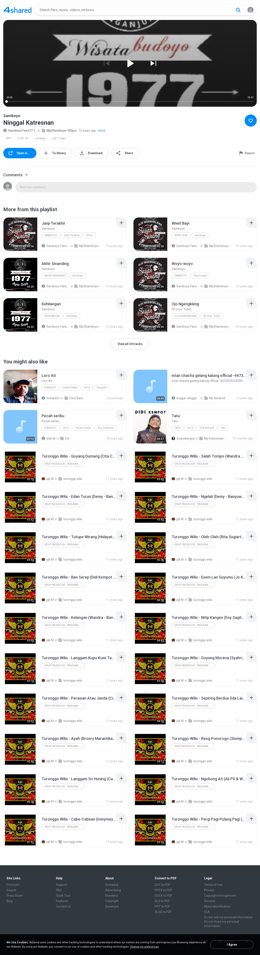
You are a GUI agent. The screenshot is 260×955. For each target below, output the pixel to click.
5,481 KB (23, 138)
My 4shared (214, 398)
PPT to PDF (162, 906)
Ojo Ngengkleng (185, 315)
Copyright (112, 901)
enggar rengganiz (186, 398)
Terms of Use (213, 884)
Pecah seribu (83, 427)
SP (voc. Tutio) (211, 315)
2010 (66, 427)
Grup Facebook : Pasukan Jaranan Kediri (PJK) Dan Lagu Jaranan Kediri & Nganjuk (64, 463)
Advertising (113, 890)
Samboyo (50, 235)
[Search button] (238, 10)
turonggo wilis (70, 479)
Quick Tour (63, 895)
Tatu (177, 427)
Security (209, 901)
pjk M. (48, 479)
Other (89, 235)
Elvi (65, 438)
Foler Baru (74, 398)
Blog (9, 901)
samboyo (40, 138)
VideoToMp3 (70, 387)
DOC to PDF (162, 884)
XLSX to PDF (163, 912)
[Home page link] (17, 10)
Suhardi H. (51, 398)
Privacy (209, 890)
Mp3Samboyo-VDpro (59, 130)
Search (11, 890)
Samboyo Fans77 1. (19, 130)
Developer (112, 906)
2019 (87, 387)
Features (62, 901)
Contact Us (63, 906)
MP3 (8, 138)
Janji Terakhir (71, 235)
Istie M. (49, 438)
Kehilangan (52, 315)
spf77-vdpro (59, 138)
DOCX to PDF (163, 895)
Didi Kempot (207, 427)
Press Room (14, 895)
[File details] (20, 234)
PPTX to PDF (163, 890)
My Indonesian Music (213, 438)
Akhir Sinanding (55, 275)
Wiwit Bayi (181, 235)
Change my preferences (144, 946)
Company (112, 884)
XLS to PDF (162, 901)
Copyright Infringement (220, 895)
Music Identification (217, 906)
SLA (207, 912)
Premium (12, 884)
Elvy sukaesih (106, 427)
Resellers (111, 895)
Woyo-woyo (200, 275)
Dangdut (50, 387)
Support (61, 884)
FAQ (59, 890)
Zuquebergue (183, 438)
